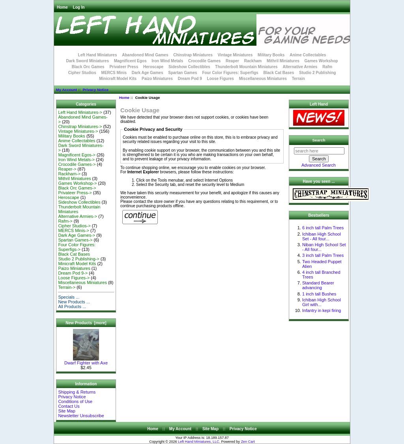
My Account (66, 89)
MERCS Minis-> (73, 230)
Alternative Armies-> (77, 216)
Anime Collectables (308, 55)
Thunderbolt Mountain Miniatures (246, 67)
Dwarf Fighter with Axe (86, 361)
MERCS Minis (114, 73)
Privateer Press (123, 67)
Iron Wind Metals (167, 61)
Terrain (298, 78)
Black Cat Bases (278, 73)
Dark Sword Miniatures (87, 61)
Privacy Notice (95, 89)
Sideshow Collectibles (189, 67)
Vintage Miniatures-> (78, 131)
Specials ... (68, 297)
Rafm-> (65, 221)
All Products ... (72, 306)
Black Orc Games (88, 67)
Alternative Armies (299, 67)
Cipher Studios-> (74, 225)
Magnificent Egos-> (76, 154)
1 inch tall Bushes (319, 294)
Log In (79, 7)
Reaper (232, 61)
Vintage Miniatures (235, 55)
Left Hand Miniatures (97, 55)
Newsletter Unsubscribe (81, 415)
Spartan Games (182, 73)
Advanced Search (318, 165)
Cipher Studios (82, 73)
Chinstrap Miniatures (192, 55)
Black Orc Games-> (77, 188)
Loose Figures (220, 78)
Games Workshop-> (77, 183)
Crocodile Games (204, 61)
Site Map (66, 411)
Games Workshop (321, 61)
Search (318, 140)
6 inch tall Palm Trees (323, 227)
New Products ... (74, 301)
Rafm (327, 67)
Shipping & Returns (76, 392)
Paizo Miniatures (157, 78)
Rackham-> (69, 173)
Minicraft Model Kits (118, 78)
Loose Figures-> (74, 277)
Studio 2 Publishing (317, 73)
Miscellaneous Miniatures (263, 78)
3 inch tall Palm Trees (323, 255)
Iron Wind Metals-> (76, 159)
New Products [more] (85, 323)
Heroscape (153, 67)
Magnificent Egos (130, 61)
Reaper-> (67, 169)
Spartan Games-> (75, 240)
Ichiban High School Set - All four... (321, 236)
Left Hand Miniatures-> (80, 112)
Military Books (271, 55)
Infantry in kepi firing (321, 310)
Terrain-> (66, 287)
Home (62, 7)
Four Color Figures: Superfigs (230, 73)
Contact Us (68, 406)
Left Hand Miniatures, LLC (198, 442)
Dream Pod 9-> (73, 273)
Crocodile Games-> (76, 164)
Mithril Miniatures (283, 61)
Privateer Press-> (75, 192)
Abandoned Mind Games (145, 55)
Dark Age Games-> (76, 235)
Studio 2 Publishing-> (78, 258)
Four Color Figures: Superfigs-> (76, 247)
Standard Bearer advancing (318, 285)
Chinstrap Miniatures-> (80, 126)
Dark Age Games (147, 73)
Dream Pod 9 (190, 78)
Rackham (253, 61)
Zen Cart (248, 442)
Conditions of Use (75, 401)
